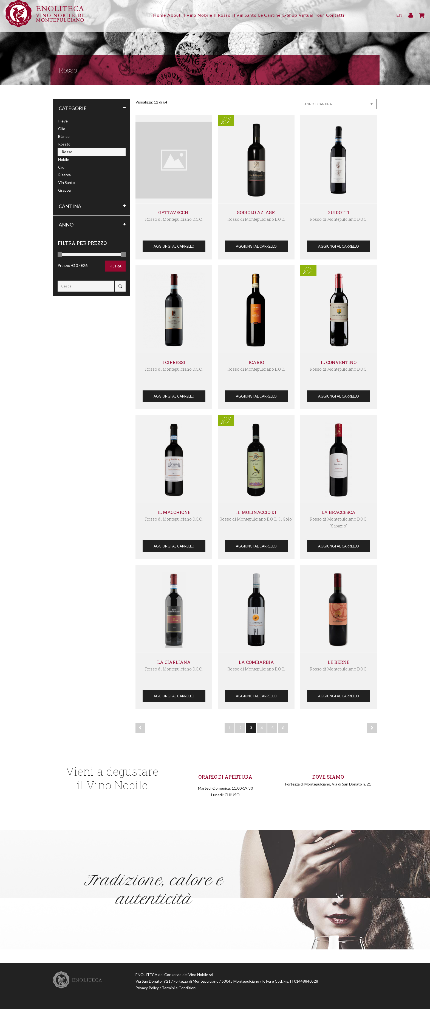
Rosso (67, 151)
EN (399, 15)
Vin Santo (66, 182)
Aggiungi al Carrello (174, 246)
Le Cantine (273, 15)
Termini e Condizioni (179, 987)
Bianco (64, 136)
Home (145, 15)
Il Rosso (218, 15)
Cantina (70, 206)
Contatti (349, 15)
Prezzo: (64, 265)
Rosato (64, 144)
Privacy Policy (147, 987)
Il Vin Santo (244, 15)
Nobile (63, 159)
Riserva (64, 174)
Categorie (73, 108)
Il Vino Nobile (190, 15)
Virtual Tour (322, 15)
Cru (61, 167)
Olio (61, 128)
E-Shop (296, 15)
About (164, 15)
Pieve (63, 121)
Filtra (115, 266)
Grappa (64, 190)
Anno (66, 225)
